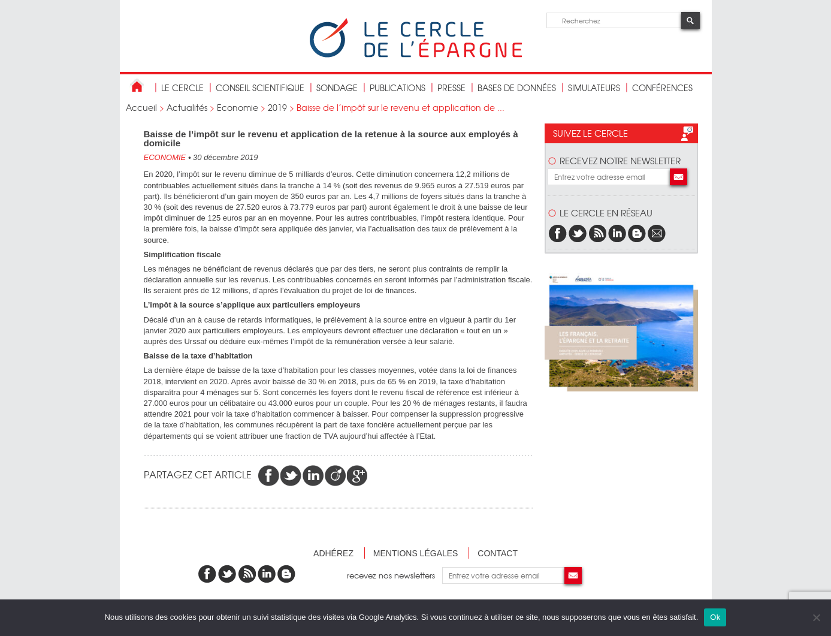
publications (397, 88)
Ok (715, 617)
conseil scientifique (260, 88)
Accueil (141, 107)
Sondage (337, 88)
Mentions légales (415, 553)
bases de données (517, 88)
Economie (237, 107)
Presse (451, 88)
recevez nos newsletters (394, 575)
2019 (277, 107)
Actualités (187, 107)
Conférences (662, 88)
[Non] (816, 617)
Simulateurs (594, 88)
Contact (498, 553)
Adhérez (333, 553)
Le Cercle (182, 88)
